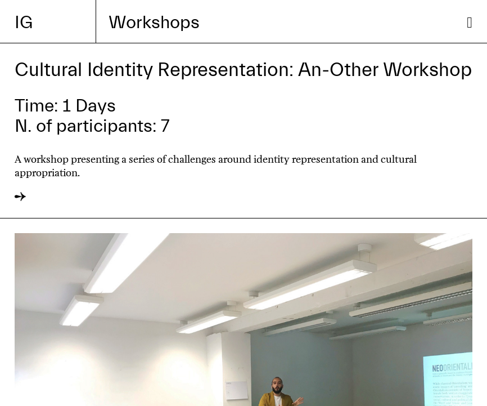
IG (24, 22)
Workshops (154, 22)
